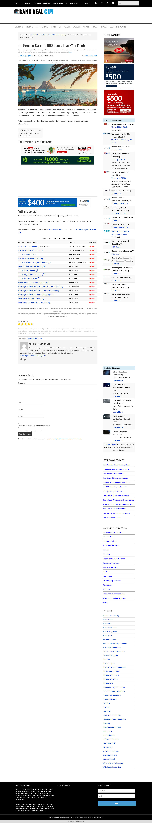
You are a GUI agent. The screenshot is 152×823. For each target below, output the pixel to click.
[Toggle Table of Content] (38, 130)
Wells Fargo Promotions (112, 767)
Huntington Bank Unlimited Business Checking (38, 290)
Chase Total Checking (28, 270)
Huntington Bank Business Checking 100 (35, 294)
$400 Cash (116, 220)
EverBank (106, 703)
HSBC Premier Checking (28, 246)
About (76, 817)
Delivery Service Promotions (114, 691)
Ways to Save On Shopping (113, 763)
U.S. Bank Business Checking (30, 258)
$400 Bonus (116, 194)
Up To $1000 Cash (119, 213)
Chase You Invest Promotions (114, 667)
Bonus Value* (110, 444)
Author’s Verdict (25, 136)
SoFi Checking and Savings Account (33, 282)
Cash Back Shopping (110, 655)
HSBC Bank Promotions (112, 715)
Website (21, 416)
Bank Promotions (109, 627)
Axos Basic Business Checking (31, 298)
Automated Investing (111, 616)
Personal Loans (109, 735)
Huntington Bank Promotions (114, 719)
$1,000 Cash (116, 264)
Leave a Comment (90, 56)
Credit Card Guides (110, 679)
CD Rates (106, 659)
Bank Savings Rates (110, 631)
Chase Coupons (109, 663)
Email (20, 409)
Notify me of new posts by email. (30, 431)
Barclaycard (107, 635)
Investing (106, 723)
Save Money (107, 747)
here (70, 52)
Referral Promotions (111, 739)
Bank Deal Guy (34, 12)
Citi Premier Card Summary (29, 133)
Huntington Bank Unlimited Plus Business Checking (40, 286)
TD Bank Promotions (111, 751)
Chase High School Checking (31, 274)
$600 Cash (116, 300)
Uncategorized (109, 759)
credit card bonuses (57, 229)
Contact (81, 817)
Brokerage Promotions (112, 647)
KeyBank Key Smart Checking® (31, 266)
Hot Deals (107, 711)
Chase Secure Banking (29, 278)
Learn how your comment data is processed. (65, 439)
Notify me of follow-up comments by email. (34, 426)
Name (20, 403)
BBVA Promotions (109, 639)
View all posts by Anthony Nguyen (33, 356)
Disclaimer (86, 817)
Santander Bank (109, 743)
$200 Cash (115, 280)
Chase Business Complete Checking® (34, 262)
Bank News (107, 623)
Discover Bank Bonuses (112, 695)
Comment (22, 383)
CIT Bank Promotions (111, 671)
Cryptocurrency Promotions (114, 687)
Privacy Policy (93, 817)
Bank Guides (107, 620)
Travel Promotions (110, 755)
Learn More (118, 380)
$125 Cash (115, 247)
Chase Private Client (27, 254)
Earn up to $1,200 (118, 178)
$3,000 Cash (116, 149)
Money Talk (107, 731)
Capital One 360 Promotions (114, 651)
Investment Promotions (112, 727)
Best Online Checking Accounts (115, 643)
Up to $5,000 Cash (119, 127)
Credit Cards (108, 683)
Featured (106, 707)
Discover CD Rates (110, 699)
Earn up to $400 (118, 159)
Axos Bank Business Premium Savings (34, 302)
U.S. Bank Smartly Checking (30, 250)
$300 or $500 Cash (119, 203)
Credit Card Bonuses (34, 338)
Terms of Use (100, 817)
